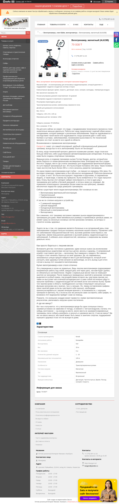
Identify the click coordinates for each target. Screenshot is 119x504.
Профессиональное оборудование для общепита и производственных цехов (14, 78)
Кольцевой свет (9, 157)
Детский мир (7, 105)
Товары (6, 161)
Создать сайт (20, 1)
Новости (39, 425)
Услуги (5, 92)
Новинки (39, 445)
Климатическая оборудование (14, 143)
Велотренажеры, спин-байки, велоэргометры (61, 33)
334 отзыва (97, 1)
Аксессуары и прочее (11, 59)
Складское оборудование (12, 116)
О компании (40, 409)
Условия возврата (8, 172)
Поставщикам (81, 412)
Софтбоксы (7, 152)
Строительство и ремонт (12, 134)
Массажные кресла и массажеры (10, 110)
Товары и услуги (7, 41)
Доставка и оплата (43, 441)
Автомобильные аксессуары (13, 130)
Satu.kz (69, 500)
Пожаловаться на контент (76, 502)
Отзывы (39, 422)
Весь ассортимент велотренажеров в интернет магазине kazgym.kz (62, 82)
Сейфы (5, 63)
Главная (41, 25)
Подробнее (77, 6)
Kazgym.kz (41, 146)
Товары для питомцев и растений (12, 167)
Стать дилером (81, 409)
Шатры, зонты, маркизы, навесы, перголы (12, 46)
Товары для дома (9, 139)
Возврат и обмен (42, 419)
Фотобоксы (7, 148)
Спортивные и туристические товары (14, 53)
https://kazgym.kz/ (8, 217)
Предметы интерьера (11, 121)
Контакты (88, 25)
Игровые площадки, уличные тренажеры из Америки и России (14, 98)
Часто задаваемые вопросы (46, 438)
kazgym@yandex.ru (8, 223)
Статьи (38, 429)
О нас (75, 25)
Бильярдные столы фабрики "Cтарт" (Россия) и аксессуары (14, 86)
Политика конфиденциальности (48, 415)
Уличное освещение (10, 125)
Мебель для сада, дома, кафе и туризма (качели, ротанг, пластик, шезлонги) (14, 70)
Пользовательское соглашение (47, 412)
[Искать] (28, 33)
